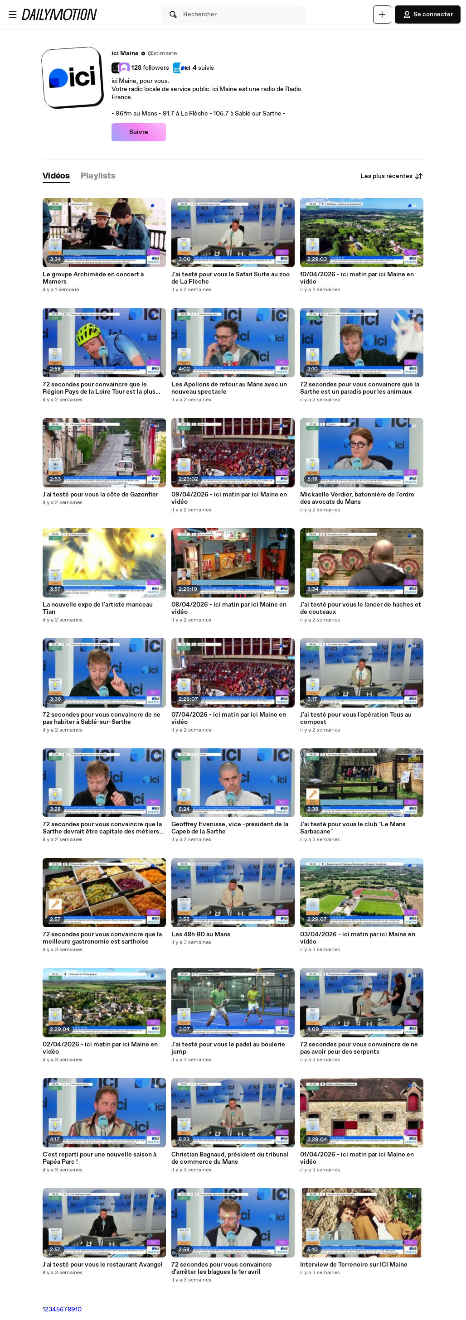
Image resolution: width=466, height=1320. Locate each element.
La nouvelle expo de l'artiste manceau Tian (98, 608)
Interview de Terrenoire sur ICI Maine (354, 1264)
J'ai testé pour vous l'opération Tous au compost (356, 718)
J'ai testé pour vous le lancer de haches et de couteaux (360, 608)
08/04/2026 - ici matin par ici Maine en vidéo (228, 608)
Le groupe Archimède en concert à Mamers (93, 278)
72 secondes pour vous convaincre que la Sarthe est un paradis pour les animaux (359, 388)
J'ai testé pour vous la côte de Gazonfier (100, 494)
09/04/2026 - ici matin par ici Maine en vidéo (229, 498)
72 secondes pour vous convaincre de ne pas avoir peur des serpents (359, 1048)
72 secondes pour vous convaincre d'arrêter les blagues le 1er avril (221, 1268)
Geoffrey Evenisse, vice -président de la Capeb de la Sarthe (229, 828)
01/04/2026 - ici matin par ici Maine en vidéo (357, 1158)
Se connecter (428, 14)
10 (78, 1310)
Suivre (138, 132)
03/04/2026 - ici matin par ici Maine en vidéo (357, 938)
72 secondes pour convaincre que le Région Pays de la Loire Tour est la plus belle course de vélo (99, 388)
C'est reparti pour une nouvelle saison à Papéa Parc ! (99, 1158)
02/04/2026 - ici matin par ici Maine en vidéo (100, 1048)
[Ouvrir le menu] (12, 14)
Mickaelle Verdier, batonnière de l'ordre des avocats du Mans (357, 498)
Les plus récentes (391, 176)
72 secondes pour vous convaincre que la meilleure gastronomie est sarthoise (102, 938)
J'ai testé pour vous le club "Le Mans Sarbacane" (353, 828)
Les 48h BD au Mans (200, 934)
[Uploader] (382, 14)
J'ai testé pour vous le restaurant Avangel (103, 1264)
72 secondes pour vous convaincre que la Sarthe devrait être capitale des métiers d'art (102, 828)
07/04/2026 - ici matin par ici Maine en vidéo (228, 718)
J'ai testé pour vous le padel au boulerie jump (228, 1048)
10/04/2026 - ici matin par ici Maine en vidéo (357, 278)
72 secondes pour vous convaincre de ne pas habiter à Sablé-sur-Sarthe (101, 718)
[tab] (56, 176)
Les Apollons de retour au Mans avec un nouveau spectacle (229, 388)
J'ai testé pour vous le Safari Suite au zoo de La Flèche (230, 278)
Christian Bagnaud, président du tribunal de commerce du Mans (229, 1158)
